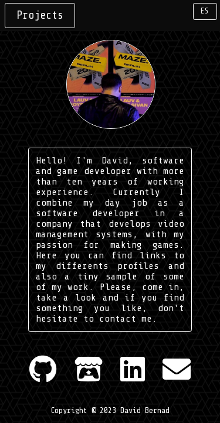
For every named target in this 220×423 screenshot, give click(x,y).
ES (205, 11)
